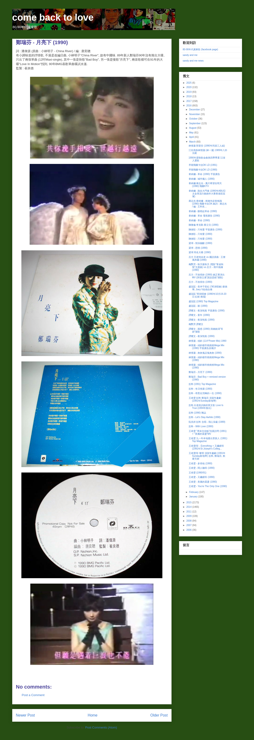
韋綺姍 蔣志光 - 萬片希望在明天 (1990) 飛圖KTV (205, 184)
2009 (189, 516)
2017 (189, 101)
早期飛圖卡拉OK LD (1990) (203, 169)
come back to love (53, 17)
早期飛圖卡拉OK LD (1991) (203, 165)
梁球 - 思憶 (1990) (198, 248)
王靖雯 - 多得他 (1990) (200, 463)
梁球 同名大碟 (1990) (200, 252)
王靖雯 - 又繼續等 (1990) (202, 477)
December (195, 109)
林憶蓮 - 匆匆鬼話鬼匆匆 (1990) (205, 353)
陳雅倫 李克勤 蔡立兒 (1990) (204, 225)
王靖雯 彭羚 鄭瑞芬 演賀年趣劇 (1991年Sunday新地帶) (205, 399)
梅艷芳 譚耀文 (196, 324)
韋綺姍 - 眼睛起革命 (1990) (203, 211)
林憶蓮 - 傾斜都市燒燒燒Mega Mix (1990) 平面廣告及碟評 (206, 346)
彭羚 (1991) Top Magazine (202, 384)
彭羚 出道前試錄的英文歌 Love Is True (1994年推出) (206, 406)
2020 (189, 87)
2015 (189, 502)
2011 (189, 511)
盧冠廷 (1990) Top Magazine (204, 301)
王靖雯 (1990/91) (198, 472)
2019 (189, 92)
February (194, 492)
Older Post (159, 715)
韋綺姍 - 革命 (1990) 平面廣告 (204, 174)
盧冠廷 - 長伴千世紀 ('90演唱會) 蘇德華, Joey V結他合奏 (208, 288)
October (193, 118)
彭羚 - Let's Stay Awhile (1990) (205, 417)
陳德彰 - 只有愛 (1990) (200, 234)
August (193, 128)
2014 (189, 507)
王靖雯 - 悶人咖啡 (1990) (202, 468)
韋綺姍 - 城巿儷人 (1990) (202, 179)
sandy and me (190, 55)
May (191, 132)
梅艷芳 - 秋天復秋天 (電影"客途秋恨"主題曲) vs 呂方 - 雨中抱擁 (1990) (206, 267)
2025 (189, 82)
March (192, 141)
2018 (189, 96)
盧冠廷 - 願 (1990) (198, 306)
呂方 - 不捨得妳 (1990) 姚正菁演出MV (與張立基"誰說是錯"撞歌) (207, 276)
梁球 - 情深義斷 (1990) (200, 243)
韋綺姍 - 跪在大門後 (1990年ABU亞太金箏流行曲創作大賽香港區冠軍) (207, 194)
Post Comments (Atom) (101, 727)
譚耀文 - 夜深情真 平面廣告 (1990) (207, 310)
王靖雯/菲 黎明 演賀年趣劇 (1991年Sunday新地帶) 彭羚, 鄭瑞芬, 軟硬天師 (207, 456)
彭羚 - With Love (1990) (201, 426)
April (192, 137)
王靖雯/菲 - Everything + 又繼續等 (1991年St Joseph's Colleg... (206, 447)
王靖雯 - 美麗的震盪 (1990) (203, 481)
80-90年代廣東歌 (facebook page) (200, 49)
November (195, 114)
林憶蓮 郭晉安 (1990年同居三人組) (207, 145)
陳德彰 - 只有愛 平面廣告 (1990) (205, 229)
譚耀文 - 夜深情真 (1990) (202, 319)
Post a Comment (33, 695)
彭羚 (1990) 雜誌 (197, 412)
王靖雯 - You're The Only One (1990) (208, 486)
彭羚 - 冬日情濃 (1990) (200, 388)
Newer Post (25, 715)
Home (93, 715)
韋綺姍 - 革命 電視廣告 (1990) (204, 215)
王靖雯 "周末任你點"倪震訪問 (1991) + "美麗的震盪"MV (208, 432)
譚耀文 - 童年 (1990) (199, 315)
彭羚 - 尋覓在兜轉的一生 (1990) (205, 393)
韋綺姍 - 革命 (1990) (199, 220)
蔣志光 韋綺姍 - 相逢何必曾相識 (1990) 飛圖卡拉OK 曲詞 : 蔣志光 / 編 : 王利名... (208, 204)
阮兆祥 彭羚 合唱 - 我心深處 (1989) (207, 422)
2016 (189, 105)
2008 (189, 520)
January (193, 496)
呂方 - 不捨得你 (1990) (200, 282)
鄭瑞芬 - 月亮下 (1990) (200, 372)
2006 (189, 530)
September (195, 123)
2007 (189, 525)
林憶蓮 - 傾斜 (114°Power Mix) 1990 (208, 341)
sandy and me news (193, 60)
